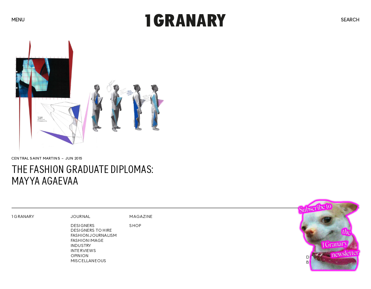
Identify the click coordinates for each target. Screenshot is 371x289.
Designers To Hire (91, 230)
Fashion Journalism (94, 236)
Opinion (79, 256)
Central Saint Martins (36, 158)
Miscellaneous (89, 261)
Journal (80, 217)
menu (18, 20)
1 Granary (23, 217)
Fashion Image (87, 241)
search (350, 20)
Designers (83, 226)
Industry (81, 246)
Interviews (83, 251)
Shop (135, 226)
